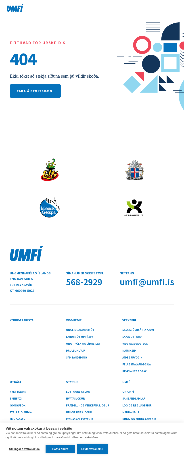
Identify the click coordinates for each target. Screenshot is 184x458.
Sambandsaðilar (133, 398)
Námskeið (129, 350)
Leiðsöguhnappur (172, 9)
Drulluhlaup (75, 350)
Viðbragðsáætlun (135, 344)
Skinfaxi (16, 398)
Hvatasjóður (75, 398)
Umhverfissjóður (79, 412)
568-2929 (84, 282)
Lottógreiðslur (78, 392)
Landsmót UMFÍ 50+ (79, 337)
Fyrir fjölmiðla (21, 412)
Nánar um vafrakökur (85, 437)
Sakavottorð (132, 337)
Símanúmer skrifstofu (85, 273)
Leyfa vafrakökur (92, 449)
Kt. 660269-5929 (22, 290)
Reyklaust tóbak (134, 371)
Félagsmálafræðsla (136, 364)
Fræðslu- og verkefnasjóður (87, 405)
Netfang (127, 273)
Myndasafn (17, 419)
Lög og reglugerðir (137, 405)
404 (23, 59)
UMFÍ (15, 8)
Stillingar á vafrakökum (24, 449)
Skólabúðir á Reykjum (138, 330)
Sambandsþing (76, 357)
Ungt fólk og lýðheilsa (83, 344)
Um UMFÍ (128, 392)
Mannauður (130, 412)
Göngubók (17, 405)
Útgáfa (15, 382)
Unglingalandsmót (80, 330)
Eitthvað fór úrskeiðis (38, 42)
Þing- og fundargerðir (139, 419)
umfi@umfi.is (147, 282)
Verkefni (129, 320)
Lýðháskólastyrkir (79, 419)
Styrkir (72, 382)
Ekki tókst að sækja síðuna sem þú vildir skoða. (54, 76)
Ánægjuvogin (132, 357)
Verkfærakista (21, 320)
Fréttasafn (18, 392)
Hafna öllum (60, 449)
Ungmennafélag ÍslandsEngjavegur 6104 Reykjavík (30, 279)
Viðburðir (74, 320)
